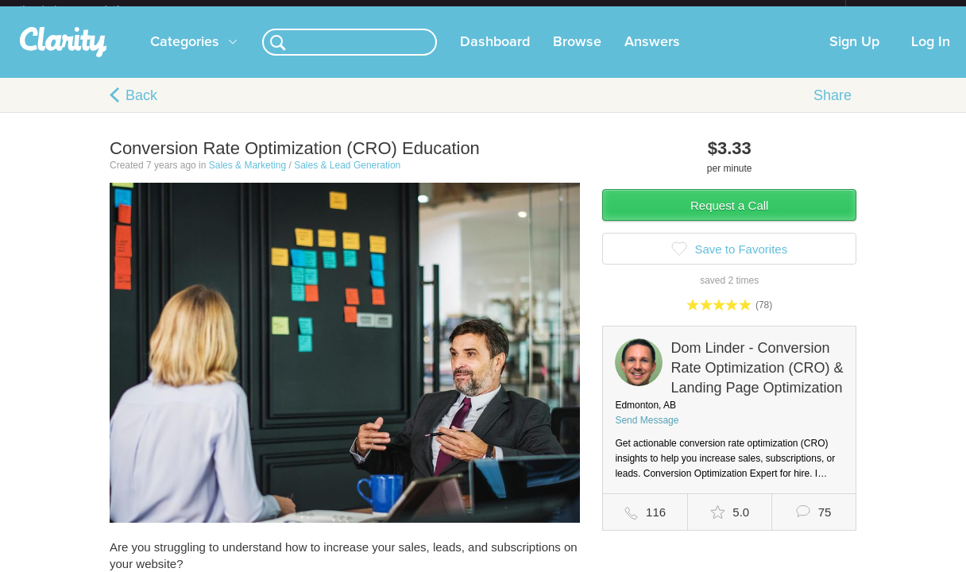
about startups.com (902, 10)
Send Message (646, 433)
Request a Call (729, 218)
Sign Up (854, 55)
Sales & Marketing (247, 178)
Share (832, 108)
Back (141, 108)
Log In (930, 55)
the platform (86, 9)
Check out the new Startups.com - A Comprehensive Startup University (673, 10)
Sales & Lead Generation (347, 178)
